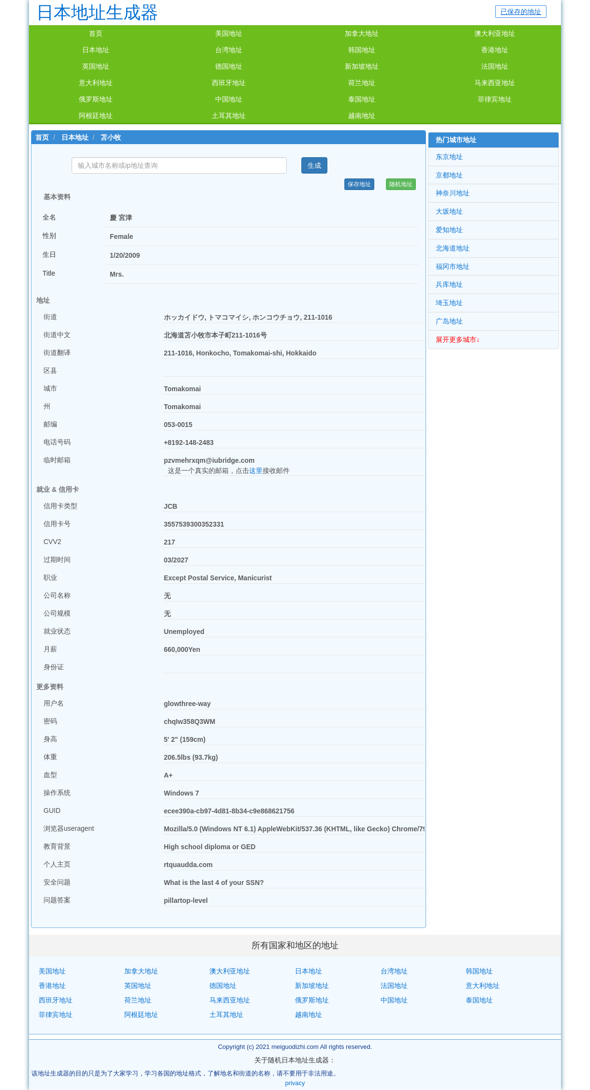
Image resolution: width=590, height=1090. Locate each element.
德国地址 (228, 66)
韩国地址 (361, 50)
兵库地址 (449, 284)
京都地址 (449, 175)
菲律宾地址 (495, 99)
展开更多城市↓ (458, 339)
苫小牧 (111, 137)
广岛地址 (449, 321)
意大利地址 (96, 83)
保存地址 (359, 184)
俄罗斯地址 (96, 99)
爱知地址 (449, 230)
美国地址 (228, 33)
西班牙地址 (229, 83)
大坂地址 (449, 211)
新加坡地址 (362, 66)
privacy (295, 1083)
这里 (256, 470)
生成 (314, 165)
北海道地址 (453, 248)
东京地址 (449, 157)
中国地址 (228, 99)
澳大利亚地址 (494, 33)
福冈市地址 (453, 266)
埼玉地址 (449, 303)
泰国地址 (361, 99)
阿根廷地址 (96, 115)
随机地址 (401, 184)
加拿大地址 (362, 33)
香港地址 (494, 50)
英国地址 (95, 66)
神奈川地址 (453, 193)
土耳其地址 (229, 115)
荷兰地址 (361, 83)
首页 (96, 33)
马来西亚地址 (494, 83)
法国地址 (494, 66)
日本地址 (95, 50)
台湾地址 (228, 50)
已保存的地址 (521, 11)
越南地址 (361, 115)
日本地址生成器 (97, 12)
